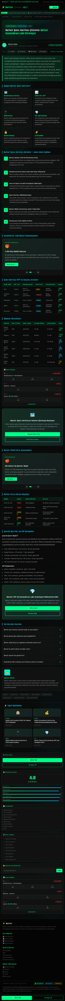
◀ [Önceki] (26, 272)
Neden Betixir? (8, 811)
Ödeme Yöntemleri (9, 821)
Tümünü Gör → (32, 404)
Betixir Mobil (36, 694)
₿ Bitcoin (5, 972)
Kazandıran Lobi (19, 698)
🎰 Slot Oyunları (8, 936)
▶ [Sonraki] (38, 272)
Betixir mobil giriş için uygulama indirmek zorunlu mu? (22, 643)
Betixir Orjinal (47, 694)
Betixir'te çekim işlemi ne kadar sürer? (17, 649)
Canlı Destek (55, 2)
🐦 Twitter (11, 51)
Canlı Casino (9, 846)
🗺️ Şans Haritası (8, 943)
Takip (59, 872)
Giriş (61, 2)
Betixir (5, 694)
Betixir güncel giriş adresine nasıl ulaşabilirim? (20, 636)
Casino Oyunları (10, 843)
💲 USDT (5, 974)
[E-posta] (29, 872)
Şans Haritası (7, 698)
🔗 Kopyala (42, 51)
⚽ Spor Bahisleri (8, 941)
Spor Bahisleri (10, 849)
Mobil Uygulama (11, 861)
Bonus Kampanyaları (10, 816)
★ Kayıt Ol (32, 766)
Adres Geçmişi (8, 825)
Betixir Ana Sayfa (11, 840)
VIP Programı (10, 855)
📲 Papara (6, 969)
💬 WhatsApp (32, 51)
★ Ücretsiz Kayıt (32, 441)
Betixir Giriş (14, 694)
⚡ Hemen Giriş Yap (32, 436)
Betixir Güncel (25, 694)
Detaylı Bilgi (32, 615)
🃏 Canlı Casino (8, 939)
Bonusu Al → (11, 264)
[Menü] (61, 7)
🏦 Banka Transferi (9, 967)
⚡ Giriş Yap (32, 761)
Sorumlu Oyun (7, 955)
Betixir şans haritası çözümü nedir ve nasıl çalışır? (21, 630)
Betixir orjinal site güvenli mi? (14, 656)
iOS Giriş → (11, 479)
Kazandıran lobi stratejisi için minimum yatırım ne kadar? (23, 662)
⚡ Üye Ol (54, 7)
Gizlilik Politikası (8, 957)
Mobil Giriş (7, 823)
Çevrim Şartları (8, 828)
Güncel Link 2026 (32, 698)
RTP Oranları (8, 818)
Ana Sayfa (46, 2)
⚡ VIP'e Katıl (32, 610)
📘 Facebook (21, 51)
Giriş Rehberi (8, 814)
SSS (5, 830)
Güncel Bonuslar (11, 852)
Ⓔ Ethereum (7, 976)
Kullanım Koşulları (8, 960)
